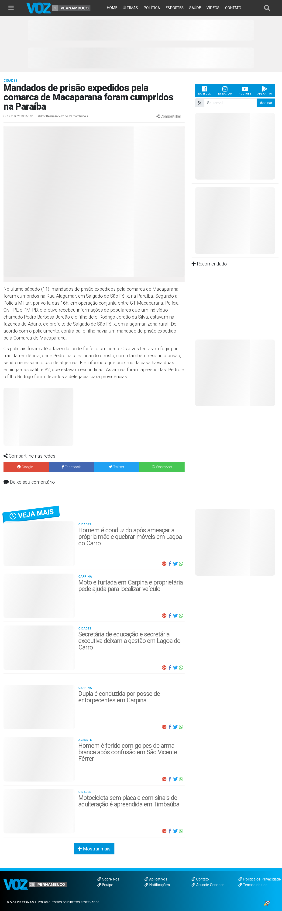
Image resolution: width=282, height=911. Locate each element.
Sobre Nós (108, 879)
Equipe (105, 885)
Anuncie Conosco (208, 885)
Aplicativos (155, 879)
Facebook (204, 90)
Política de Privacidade (259, 879)
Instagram (224, 90)
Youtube (245, 90)
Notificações (157, 885)
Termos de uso (253, 885)
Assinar (266, 103)
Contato (200, 879)
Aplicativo (265, 90)
